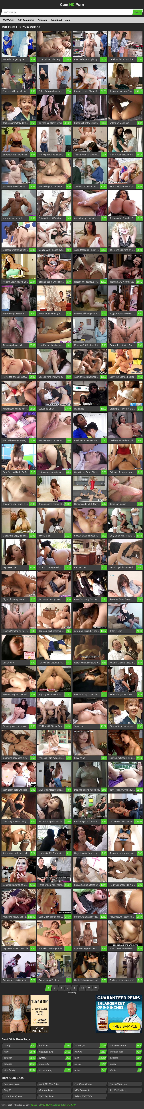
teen (90, 1058)
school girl (90, 1045)
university (55, 1064)
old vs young (55, 1070)
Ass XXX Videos (118, 1090)
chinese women (125, 1045)
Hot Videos (9, 20)
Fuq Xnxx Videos (83, 1084)
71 (95, 988)
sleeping (125, 1058)
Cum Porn (72, 4)
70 (89, 988)
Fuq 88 (8, 1090)
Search (137, 12)
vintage (55, 1058)
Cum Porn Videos (13, 1096)
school (90, 1064)
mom (20, 1052)
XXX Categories (26, 20)
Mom (68, 20)
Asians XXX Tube (83, 1096)
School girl (56, 20)
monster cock (125, 1052)
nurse (90, 1070)
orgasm (20, 1064)
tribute (125, 1070)
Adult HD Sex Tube (49, 1084)
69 (82, 988)
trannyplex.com (12, 1084)
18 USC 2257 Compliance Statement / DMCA (57, 1105)
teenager (55, 1045)
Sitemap (33, 1105)
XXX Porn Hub (82, 1090)
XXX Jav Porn (46, 1096)
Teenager (42, 20)
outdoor (20, 1058)
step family (20, 1070)
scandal (90, 1052)
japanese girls (55, 1052)
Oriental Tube (46, 1090)
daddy (20, 1045)
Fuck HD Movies (118, 1084)
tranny (125, 1064)
